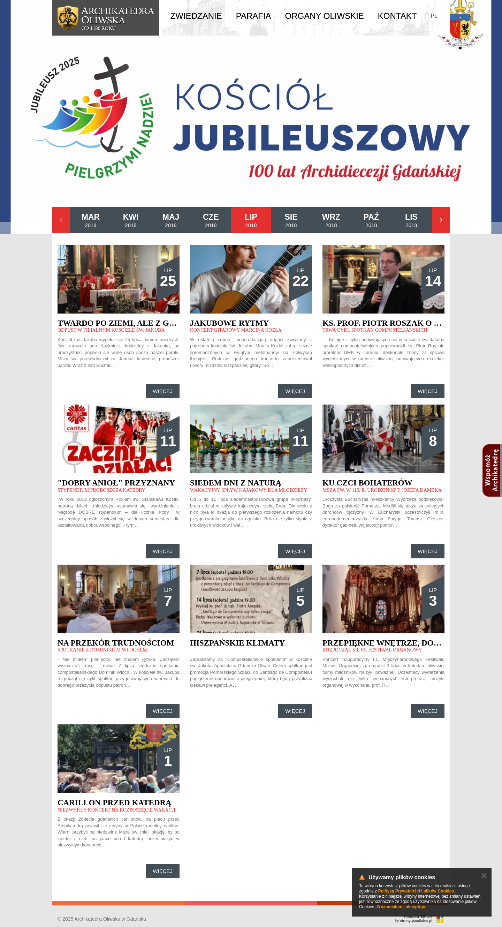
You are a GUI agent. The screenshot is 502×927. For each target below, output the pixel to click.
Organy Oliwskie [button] (324, 16)
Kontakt (397, 16)
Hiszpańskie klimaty (237, 643)
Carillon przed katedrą (115, 802)
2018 (91, 220)
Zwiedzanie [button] (196, 16)
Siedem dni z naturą (235, 482)
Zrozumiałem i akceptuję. (401, 906)
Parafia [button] (253, 16)
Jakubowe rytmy (229, 323)
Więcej (163, 391)
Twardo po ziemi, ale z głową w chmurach (156, 323)
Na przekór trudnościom (116, 643)
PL (434, 16)
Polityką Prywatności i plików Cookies (416, 891)
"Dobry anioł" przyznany (116, 482)
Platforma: (418, 917)
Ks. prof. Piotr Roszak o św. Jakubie (403, 323)
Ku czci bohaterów (367, 482)
